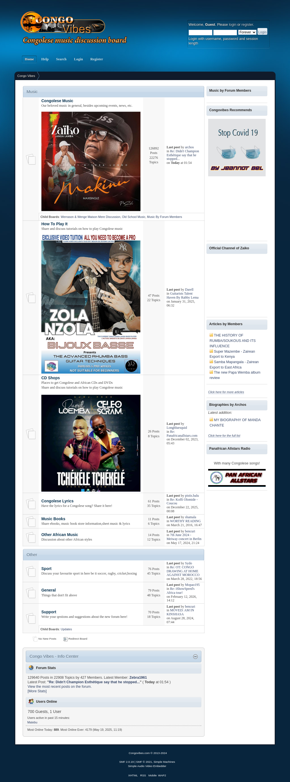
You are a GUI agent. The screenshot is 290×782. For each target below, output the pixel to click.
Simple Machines (164, 761)
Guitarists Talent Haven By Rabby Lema (183, 295)
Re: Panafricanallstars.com (182, 434)
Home (29, 59)
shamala (190, 517)
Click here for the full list (224, 435)
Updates (66, 629)
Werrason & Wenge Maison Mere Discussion (90, 216)
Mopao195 (192, 585)
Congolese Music (57, 101)
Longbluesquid (177, 428)
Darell (189, 290)
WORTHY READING (185, 521)
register (247, 25)
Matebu (32, 722)
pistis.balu (192, 496)
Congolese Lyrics (57, 501)
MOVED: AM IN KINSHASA (180, 612)
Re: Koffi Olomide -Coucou (182, 501)
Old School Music (133, 216)
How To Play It (54, 224)
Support (48, 612)
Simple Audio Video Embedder (147, 766)
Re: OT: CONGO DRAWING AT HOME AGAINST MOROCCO (183, 571)
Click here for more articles (226, 392)
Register (96, 59)
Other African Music (59, 535)
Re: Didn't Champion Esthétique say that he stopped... (183, 155)
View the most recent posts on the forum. (59, 687)
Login (78, 59)
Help (45, 59)
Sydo (188, 563)
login (232, 25)
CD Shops (50, 378)
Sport (46, 569)
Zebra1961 (138, 678)
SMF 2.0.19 (126, 761)
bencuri (190, 531)
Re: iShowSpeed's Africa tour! (181, 591)
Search (61, 59)
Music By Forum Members (164, 216)
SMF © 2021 (144, 761)
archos (189, 147)
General (48, 590)
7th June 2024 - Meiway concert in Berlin (184, 537)
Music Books (53, 519)
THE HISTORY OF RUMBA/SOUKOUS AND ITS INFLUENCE (233, 340)
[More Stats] (36, 691)
